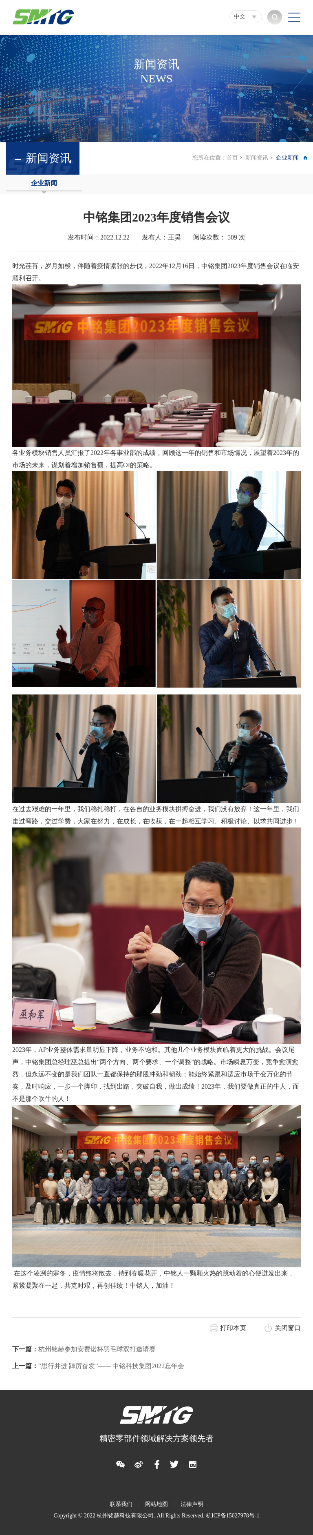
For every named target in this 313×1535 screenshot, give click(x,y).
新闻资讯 (256, 158)
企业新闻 (44, 183)
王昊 (174, 237)
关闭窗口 (288, 1327)
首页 (232, 158)
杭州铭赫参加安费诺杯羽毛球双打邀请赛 (84, 1349)
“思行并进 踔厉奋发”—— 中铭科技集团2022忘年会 (98, 1365)
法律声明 (192, 1504)
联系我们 (121, 1504)
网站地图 (156, 1504)
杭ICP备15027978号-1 (232, 1516)
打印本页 (233, 1327)
